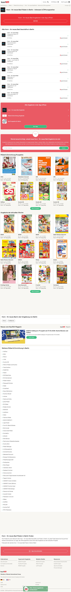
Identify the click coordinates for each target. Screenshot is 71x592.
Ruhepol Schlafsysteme (8, 457)
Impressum (38, 582)
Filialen (10, 5)
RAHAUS (5, 409)
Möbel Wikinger (6, 446)
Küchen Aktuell (6, 393)
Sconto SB (5, 362)
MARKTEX (5, 370)
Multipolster (5, 462)
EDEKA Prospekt (22, 561)
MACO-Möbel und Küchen (9, 364)
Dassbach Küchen (7, 470)
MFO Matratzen (6, 510)
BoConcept (5, 428)
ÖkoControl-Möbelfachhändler (10, 441)
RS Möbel (5, 404)
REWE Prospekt (21, 565)
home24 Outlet (6, 494)
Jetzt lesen (31, 337)
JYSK (4, 359)
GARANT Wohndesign (8, 488)
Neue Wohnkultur (7, 391)
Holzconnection (7, 473)
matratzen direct (7, 467)
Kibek (4, 386)
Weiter (63, 148)
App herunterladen (58, 565)
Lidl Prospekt (39, 565)
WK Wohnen (6, 438)
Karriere (2, 565)
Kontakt (37, 584)
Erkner (4, 320)
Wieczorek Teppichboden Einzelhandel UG (13, 475)
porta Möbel (5, 401)
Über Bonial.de (4, 561)
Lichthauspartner (7, 449)
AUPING (4, 502)
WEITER (35, 21)
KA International (7, 378)
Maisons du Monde (7, 491)
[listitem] (9, 169)
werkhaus (5, 412)
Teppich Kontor (6, 478)
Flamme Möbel (6, 417)
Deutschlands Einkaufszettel (60, 561)
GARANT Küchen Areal (8, 486)
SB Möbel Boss (6, 375)
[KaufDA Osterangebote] (35, 588)
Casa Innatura (6, 367)
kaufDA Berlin (4, 5)
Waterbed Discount (7, 454)
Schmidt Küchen (7, 452)
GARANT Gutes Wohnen (9, 483)
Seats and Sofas (6, 399)
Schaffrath (5, 388)
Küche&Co (5, 433)
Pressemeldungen (58, 567)
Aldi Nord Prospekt (40, 561)
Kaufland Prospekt (22, 563)
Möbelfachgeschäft (7, 459)
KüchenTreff (6, 507)
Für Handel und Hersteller (6, 563)
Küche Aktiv (6, 444)
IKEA (4, 354)
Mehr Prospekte (35, 208)
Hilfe (2, 582)
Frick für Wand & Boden (8, 425)
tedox (4, 415)
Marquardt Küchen (7, 383)
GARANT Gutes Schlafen (9, 481)
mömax (4, 396)
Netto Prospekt (39, 563)
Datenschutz (62, 144)
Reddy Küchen (6, 407)
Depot (4, 372)
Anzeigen (67, 5)
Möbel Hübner (6, 380)
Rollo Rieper (5, 465)
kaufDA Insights (57, 563)
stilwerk (4, 436)
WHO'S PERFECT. (7, 420)
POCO (4, 357)
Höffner (4, 351)
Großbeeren (11, 320)
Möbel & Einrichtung (18, 5)
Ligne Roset (5, 422)
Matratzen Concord (7, 496)
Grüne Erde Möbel (7, 430)
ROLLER (4, 504)
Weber (4, 499)
